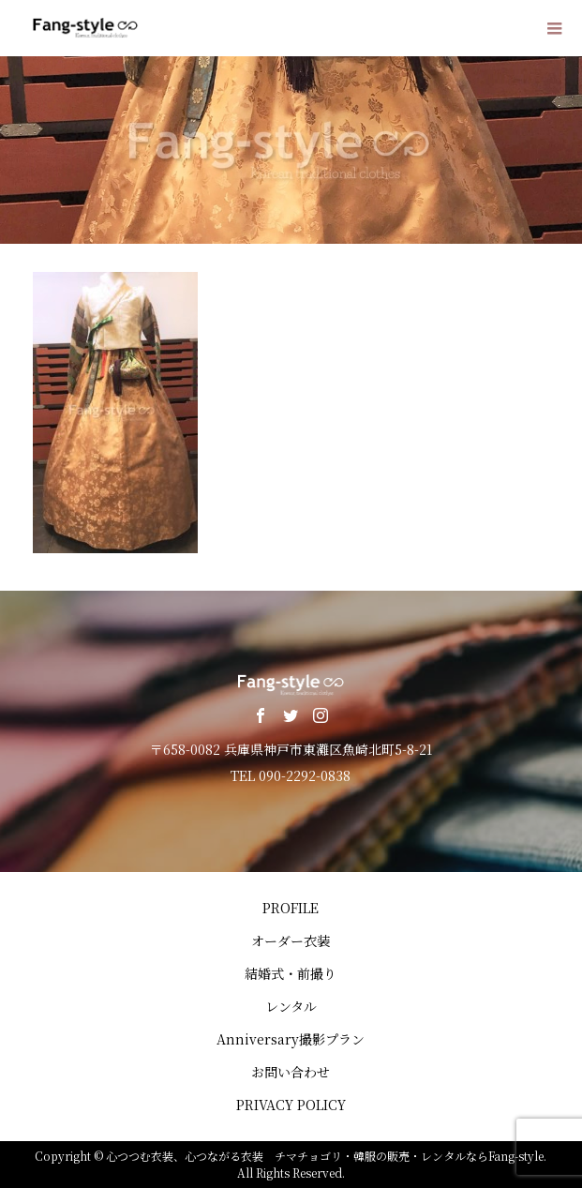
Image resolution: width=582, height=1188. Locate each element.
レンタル (291, 1006)
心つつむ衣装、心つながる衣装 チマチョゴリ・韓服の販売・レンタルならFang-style (325, 1156)
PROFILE (290, 907)
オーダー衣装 (290, 940)
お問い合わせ (290, 1071)
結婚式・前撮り (290, 973)
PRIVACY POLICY (291, 1104)
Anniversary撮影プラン (290, 1039)
